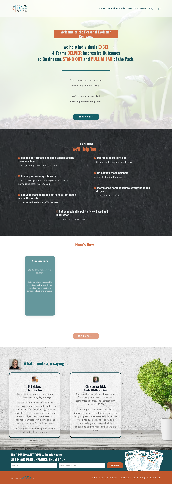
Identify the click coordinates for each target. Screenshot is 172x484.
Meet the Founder (116, 8)
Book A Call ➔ (86, 116)
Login (158, 8)
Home (102, 8)
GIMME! (114, 465)
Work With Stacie (137, 8)
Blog (150, 8)
